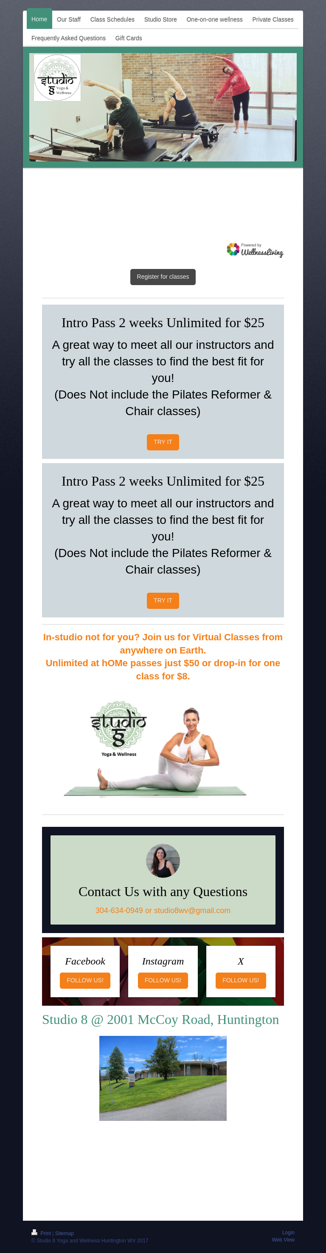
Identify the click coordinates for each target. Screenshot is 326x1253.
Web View (283, 1240)
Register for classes (163, 276)
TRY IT (163, 441)
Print (41, 1233)
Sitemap (64, 1233)
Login (288, 1233)
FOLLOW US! (85, 980)
